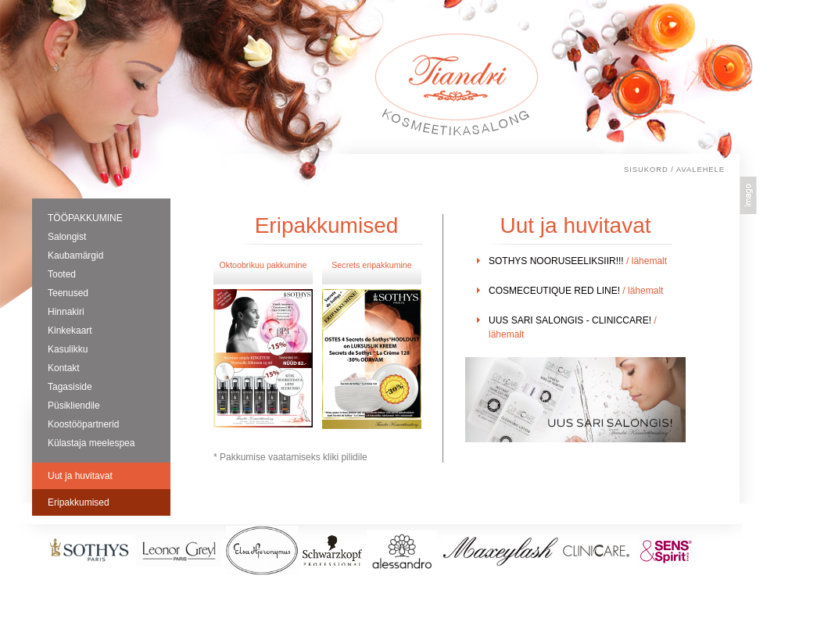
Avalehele (700, 169)
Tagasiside (70, 386)
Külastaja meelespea (91, 443)
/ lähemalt (646, 261)
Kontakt (64, 368)
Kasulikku (68, 349)
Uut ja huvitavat (80, 475)
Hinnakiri (66, 311)
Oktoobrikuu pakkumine (263, 265)
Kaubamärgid (75, 255)
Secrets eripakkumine (371, 265)
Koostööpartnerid (83, 424)
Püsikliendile (74, 405)
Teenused (68, 293)
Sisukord (646, 169)
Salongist (67, 236)
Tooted (62, 274)
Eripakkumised (78, 502)
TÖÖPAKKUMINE (85, 218)
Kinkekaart (70, 330)
